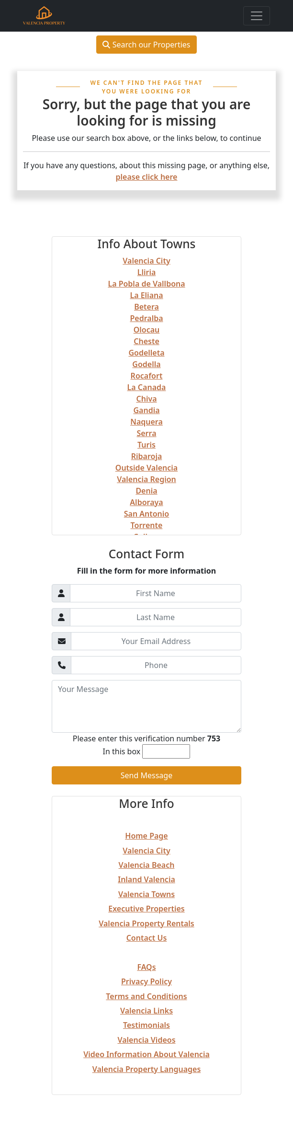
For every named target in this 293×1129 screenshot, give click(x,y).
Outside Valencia (146, 467)
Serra (146, 433)
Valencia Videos (146, 1040)
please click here (147, 177)
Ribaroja (146, 456)
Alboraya (146, 502)
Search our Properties (146, 44)
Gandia (146, 410)
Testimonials (146, 1025)
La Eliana (146, 295)
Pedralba (146, 318)
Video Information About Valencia (146, 1054)
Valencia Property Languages (146, 1069)
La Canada (146, 387)
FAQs (146, 967)
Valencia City (146, 260)
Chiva (146, 398)
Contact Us (146, 938)
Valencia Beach (147, 865)
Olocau (147, 329)
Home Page (146, 835)
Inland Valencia (146, 879)
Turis (146, 444)
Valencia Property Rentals (146, 923)
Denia (146, 490)
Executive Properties (146, 908)
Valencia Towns (146, 894)
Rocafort (147, 375)
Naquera (146, 421)
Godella (146, 364)
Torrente (147, 525)
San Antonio (146, 513)
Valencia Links (146, 1010)
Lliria (146, 272)
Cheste (146, 341)
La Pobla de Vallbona (146, 283)
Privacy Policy (146, 981)
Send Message (146, 775)
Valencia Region (146, 479)
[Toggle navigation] (256, 15)
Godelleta (146, 352)
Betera (146, 306)
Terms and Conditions (146, 996)
